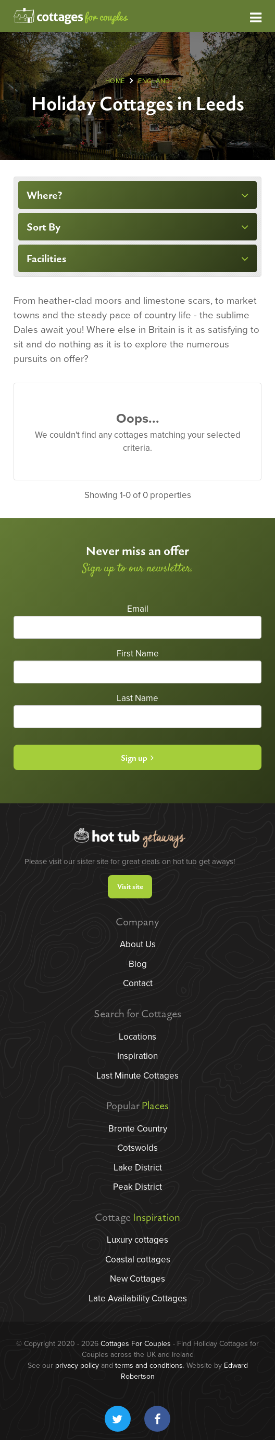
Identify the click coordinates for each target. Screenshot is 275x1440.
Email (137, 608)
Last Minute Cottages (137, 1075)
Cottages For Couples (136, 1343)
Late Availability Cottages (138, 1298)
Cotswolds (137, 1147)
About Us (138, 944)
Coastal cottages (137, 1259)
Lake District (138, 1167)
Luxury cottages (137, 1239)
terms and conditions (149, 1365)
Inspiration (137, 1055)
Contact (138, 983)
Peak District (137, 1186)
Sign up (137, 758)
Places (155, 1106)
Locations (137, 1036)
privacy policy (77, 1365)
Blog (138, 964)
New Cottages (137, 1278)
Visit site (130, 887)
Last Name (137, 698)
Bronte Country (137, 1128)
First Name (138, 653)
